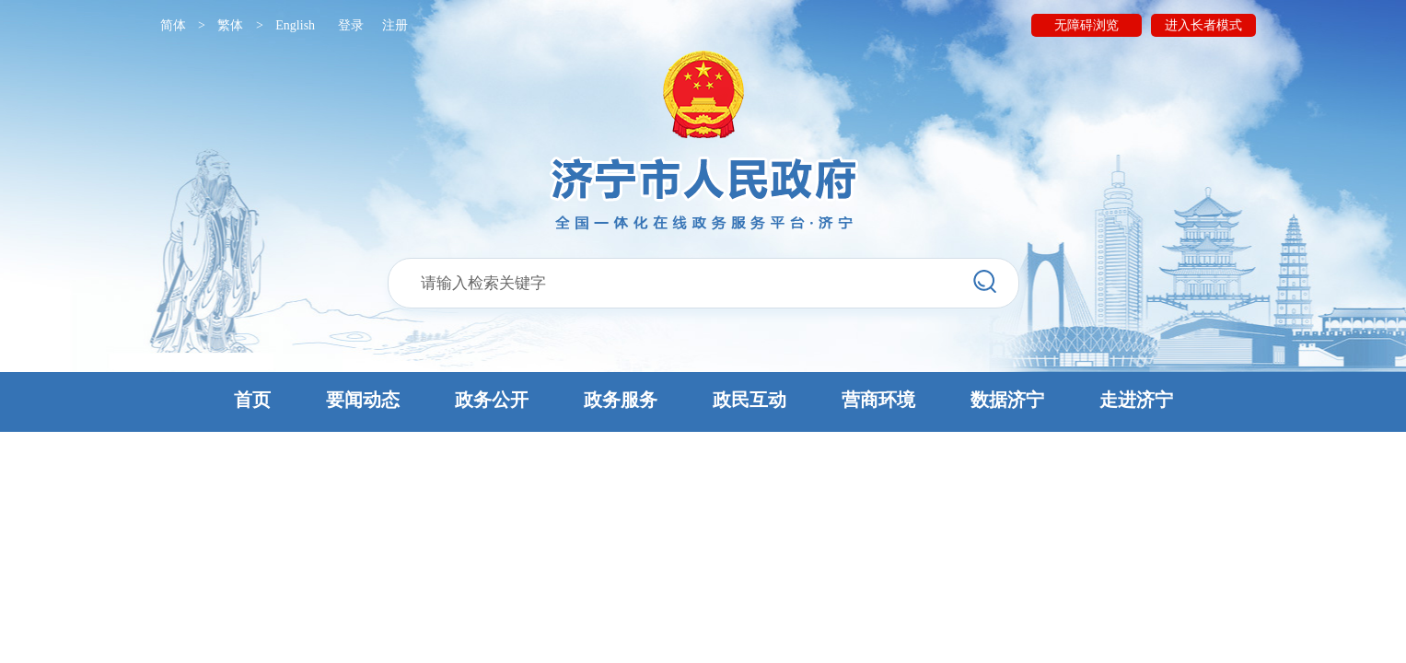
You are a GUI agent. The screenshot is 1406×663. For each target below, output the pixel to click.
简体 (173, 25)
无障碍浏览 (1086, 25)
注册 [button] (395, 25)
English (295, 25)
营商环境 (878, 400)
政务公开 (492, 400)
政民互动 (749, 400)
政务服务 (620, 400)
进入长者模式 (1203, 25)
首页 (252, 400)
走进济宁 (1136, 400)
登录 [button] (351, 25)
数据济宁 (1007, 400)
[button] (703, 402)
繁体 (230, 25)
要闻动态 (363, 400)
